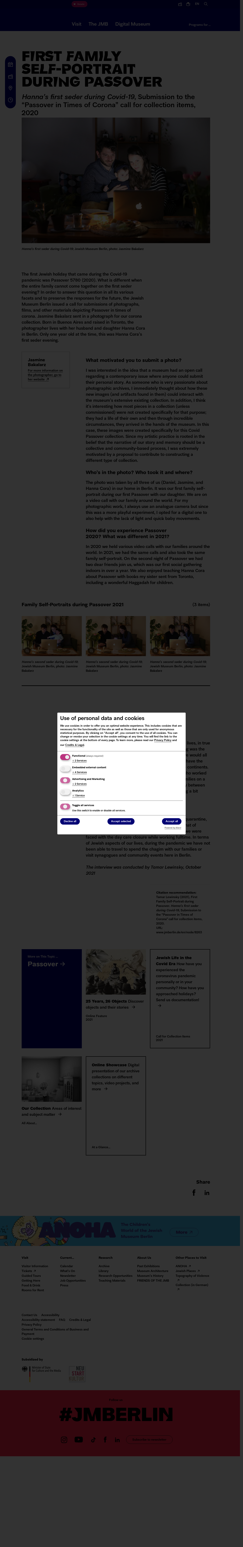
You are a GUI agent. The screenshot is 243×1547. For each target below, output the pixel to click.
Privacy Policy (162, 740)
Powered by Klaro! (173, 828)
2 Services (79, 761)
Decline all (70, 821)
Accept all (172, 821)
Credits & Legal (74, 745)
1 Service (78, 796)
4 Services (79, 772)
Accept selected (121, 821)
